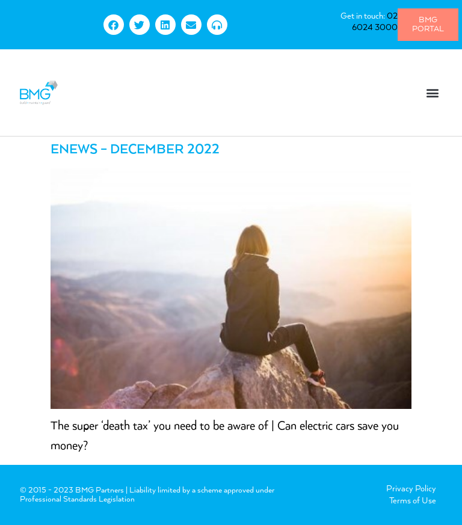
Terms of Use (412, 501)
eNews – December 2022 (135, 150)
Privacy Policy (411, 489)
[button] (433, 92)
